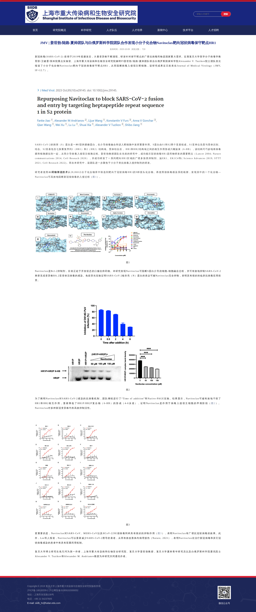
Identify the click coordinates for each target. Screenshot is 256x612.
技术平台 (188, 30)
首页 (35, 30)
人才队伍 (111, 30)
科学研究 (86, 30)
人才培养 (137, 30)
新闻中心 (162, 30)
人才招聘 (213, 30)
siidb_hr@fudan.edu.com (47, 603)
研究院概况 (59, 30)
